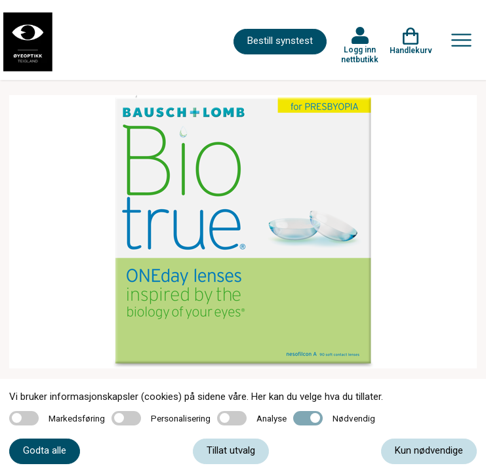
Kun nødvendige (429, 450)
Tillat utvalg (231, 450)
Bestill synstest (280, 41)
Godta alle (44, 450)
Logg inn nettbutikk (360, 54)
